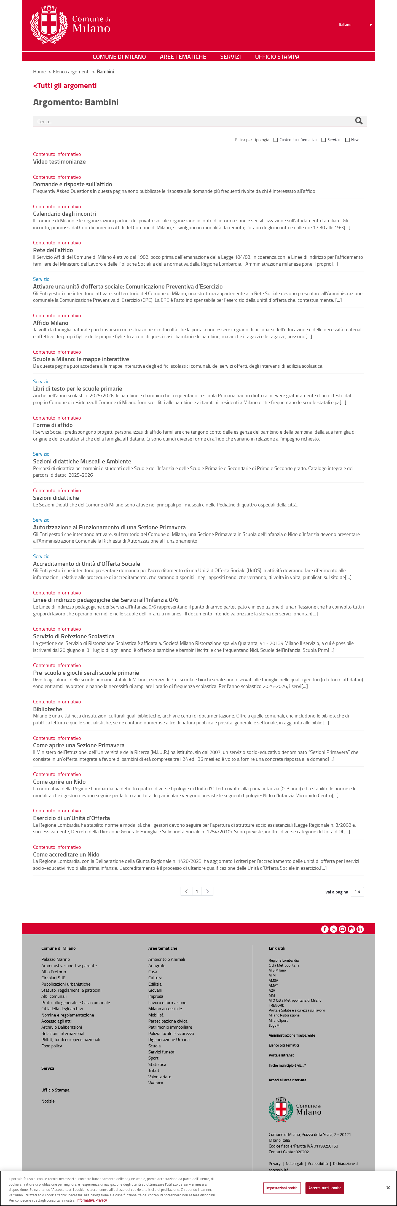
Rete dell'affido (53, 249)
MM (272, 995)
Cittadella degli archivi (62, 1008)
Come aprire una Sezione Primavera (79, 744)
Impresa (155, 996)
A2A (272, 990)
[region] (198, 1188)
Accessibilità (318, 1163)
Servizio (334, 139)
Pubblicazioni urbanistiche (65, 984)
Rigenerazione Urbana (169, 1039)
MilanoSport (278, 1020)
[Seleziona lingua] (356, 25)
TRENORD (276, 1005)
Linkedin (360, 929)
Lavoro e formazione (167, 1002)
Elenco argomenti (72, 71)
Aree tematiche (183, 56)
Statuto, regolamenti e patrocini (71, 990)
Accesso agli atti (56, 1021)
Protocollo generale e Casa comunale (75, 1002)
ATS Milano (277, 970)
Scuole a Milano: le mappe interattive (81, 358)
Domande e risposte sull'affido (72, 183)
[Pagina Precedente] (186, 891)
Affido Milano (50, 322)
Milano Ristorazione (284, 1015)
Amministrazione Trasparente (69, 965)
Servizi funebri (162, 1052)
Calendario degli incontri (64, 213)
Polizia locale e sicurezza (171, 1033)
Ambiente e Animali (166, 959)
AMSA (273, 980)
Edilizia (155, 984)
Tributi (154, 1070)
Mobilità (155, 1015)
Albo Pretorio (53, 971)
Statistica (157, 1064)
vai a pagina (337, 892)
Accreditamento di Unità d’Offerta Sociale (86, 563)
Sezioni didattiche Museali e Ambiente (82, 461)
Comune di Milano (119, 56)
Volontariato (159, 1077)
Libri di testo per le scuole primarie (77, 388)
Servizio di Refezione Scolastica (73, 635)
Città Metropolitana (284, 965)
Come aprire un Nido (59, 781)
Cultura (155, 978)
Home (39, 71)
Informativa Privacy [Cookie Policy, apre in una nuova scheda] (92, 1200)
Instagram (351, 929)
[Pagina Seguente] (207, 891)
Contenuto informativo (298, 139)
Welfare (155, 1083)
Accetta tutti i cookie (325, 1187)
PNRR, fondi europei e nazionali (70, 1039)
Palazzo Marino (55, 959)
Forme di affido (53, 424)
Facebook (325, 929)
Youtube (342, 929)
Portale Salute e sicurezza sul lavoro (297, 1010)
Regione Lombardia (284, 960)
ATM (272, 975)
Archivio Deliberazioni (61, 1027)
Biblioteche (47, 708)
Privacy (275, 1163)
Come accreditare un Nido (66, 854)
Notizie (48, 1101)
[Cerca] (359, 121)
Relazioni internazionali (63, 1033)
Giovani (155, 990)
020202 (302, 1152)
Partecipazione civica (167, 1021)
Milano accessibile (165, 1008)
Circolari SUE (53, 978)
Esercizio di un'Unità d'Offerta (71, 817)
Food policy (51, 1046)
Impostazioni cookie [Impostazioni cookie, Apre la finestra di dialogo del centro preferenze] (281, 1187)
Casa (152, 971)
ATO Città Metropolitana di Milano (295, 1000)
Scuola (154, 1046)
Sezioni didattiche (56, 497)
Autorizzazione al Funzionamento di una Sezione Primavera (109, 526)
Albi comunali (54, 996)
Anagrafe (156, 965)
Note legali (295, 1163)
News (356, 139)
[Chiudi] (388, 1188)
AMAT (273, 985)
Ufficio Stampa (277, 56)
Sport (153, 1058)
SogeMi (274, 1025)
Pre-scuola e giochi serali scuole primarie (86, 672)
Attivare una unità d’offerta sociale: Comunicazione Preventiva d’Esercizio (128, 286)
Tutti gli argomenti (67, 85)
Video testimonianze (59, 161)
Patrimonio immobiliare (170, 1027)
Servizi (230, 56)
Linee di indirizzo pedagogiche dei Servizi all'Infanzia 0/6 (105, 599)
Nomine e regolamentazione (67, 1015)
